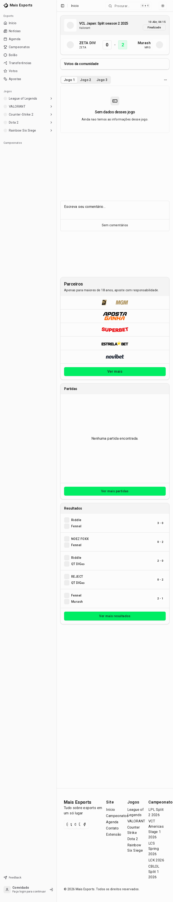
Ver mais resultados (115, 616)
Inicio (75, 6)
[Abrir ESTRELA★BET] (115, 343)
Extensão (113, 834)
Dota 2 (132, 839)
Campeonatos (117, 816)
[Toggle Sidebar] (56, 451)
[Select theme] (163, 6)
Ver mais (114, 371)
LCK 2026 (156, 860)
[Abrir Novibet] (115, 356)
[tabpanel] (114, 109)
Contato (112, 828)
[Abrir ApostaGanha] (115, 316)
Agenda (112, 822)
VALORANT (136, 821)
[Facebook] (84, 824)
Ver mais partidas (115, 491)
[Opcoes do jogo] (165, 80)
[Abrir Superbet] (115, 329)
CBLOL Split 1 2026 (153, 871)
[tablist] (85, 80)
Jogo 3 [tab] (101, 80)
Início (110, 809)
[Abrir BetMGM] (115, 302)
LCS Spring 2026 (153, 848)
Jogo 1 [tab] (69, 80)
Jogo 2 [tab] (85, 80)
